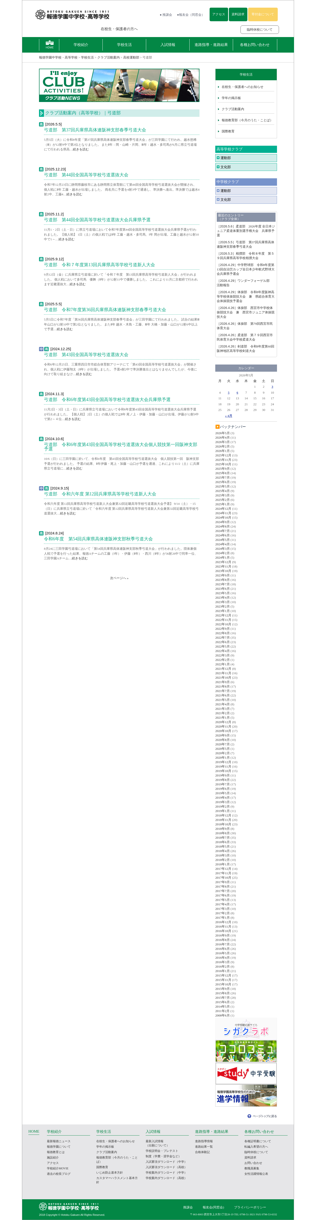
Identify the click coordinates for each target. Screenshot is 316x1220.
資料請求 (238, 14)
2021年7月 (222, 691)
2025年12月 (223, 455)
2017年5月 (222, 900)
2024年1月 (222, 557)
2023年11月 (223, 566)
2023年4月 (222, 597)
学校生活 (124, 45)
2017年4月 (222, 904)
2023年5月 (222, 593)
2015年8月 (222, 993)
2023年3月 (222, 602)
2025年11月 (223, 460)
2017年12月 (223, 869)
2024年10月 (223, 517)
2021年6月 (222, 695)
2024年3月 (222, 548)
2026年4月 (222, 437)
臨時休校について (260, 29)
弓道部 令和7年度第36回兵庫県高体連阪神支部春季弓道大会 (105, 309)
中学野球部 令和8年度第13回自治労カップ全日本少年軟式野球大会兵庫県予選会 (246, 269)
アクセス (218, 14)
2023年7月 (222, 584)
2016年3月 (222, 962)
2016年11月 (223, 926)
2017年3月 (222, 909)
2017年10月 (223, 877)
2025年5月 (222, 486)
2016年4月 (222, 957)
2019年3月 (222, 802)
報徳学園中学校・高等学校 (58, 57)
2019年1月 (222, 811)
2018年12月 (223, 815)
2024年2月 (222, 553)
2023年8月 (222, 580)
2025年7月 (222, 477)
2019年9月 (222, 775)
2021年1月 (222, 717)
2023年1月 (222, 611)
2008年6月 (222, 1015)
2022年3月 (222, 655)
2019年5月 (222, 793)
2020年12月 (223, 722)
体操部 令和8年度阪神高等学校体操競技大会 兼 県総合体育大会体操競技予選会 (246, 296)
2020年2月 (222, 753)
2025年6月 (222, 482)
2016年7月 (222, 944)
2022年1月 (222, 664)
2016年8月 (222, 940)
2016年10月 (223, 931)
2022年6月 (222, 642)
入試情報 (167, 45)
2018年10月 (223, 824)
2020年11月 (223, 726)
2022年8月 (222, 633)
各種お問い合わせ (255, 45)
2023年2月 (222, 606)
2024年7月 (222, 531)
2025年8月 (222, 473)
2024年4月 (222, 544)
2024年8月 (222, 526)
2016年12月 (223, 922)
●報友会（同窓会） (191, 15)
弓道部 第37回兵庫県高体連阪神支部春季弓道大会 (95, 129)
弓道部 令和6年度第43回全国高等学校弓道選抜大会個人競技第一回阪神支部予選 (120, 446)
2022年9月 (222, 628)
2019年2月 (222, 806)
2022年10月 (223, 624)
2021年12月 (223, 669)
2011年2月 (222, 1011)
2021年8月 (222, 686)
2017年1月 (222, 917)
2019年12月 (223, 762)
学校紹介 (81, 45)
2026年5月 (222, 433)
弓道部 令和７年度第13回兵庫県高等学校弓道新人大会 (99, 264)
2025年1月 (222, 504)
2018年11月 (223, 820)
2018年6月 (222, 842)
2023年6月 (222, 588)
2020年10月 (223, 731)
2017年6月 (222, 895)
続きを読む (81, 149)
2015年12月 (223, 975)
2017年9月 (222, 882)
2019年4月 (222, 797)
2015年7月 (222, 997)
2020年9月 (222, 735)
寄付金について (263, 14)
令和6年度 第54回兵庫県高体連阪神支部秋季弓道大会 (98, 538)
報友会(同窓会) (213, 1207)
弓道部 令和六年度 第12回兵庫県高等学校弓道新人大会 (100, 493)
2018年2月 (222, 860)
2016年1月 (222, 971)
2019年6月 (222, 789)
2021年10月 (223, 677)
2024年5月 (222, 540)
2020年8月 (222, 740)
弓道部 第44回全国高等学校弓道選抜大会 (86, 174)
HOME (33, 1131)
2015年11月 (223, 980)
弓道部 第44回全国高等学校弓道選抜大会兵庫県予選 (97, 219)
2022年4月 (222, 651)
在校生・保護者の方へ (119, 29)
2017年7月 (222, 891)
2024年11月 (223, 513)
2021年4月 (222, 704)
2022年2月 (222, 660)
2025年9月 (222, 468)
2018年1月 (222, 864)
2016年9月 (222, 935)
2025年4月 (222, 491)
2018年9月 (222, 829)
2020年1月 (222, 757)
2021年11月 (223, 673)
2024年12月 (223, 508)
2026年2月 (222, 446)
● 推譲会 (166, 15)
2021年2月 (222, 713)
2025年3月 (222, 495)
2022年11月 (223, 620)
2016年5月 (222, 953)
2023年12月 (223, 562)
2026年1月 (222, 451)
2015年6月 (222, 1002)
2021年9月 (222, 682)
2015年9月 (222, 989)
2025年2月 (222, 500)
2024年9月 (222, 522)
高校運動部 (131, 57)
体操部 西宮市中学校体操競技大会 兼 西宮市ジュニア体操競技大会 (246, 312)
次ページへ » (119, 578)
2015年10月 (223, 984)
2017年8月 (222, 886)
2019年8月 (222, 780)
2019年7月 (222, 784)
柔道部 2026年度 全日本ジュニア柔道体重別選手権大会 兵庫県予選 (246, 230)
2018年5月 (222, 846)
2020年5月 (222, 749)
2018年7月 (222, 837)
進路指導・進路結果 (211, 45)
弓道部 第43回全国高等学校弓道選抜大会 (86, 354)
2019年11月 (223, 766)
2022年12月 (223, 615)
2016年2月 (222, 966)
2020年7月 (222, 744)
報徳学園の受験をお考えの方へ (63, 29)
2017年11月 (223, 873)
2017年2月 (222, 913)
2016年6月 (222, 949)
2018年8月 (222, 833)
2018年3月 (222, 855)
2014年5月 (222, 1006)
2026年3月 (222, 442)
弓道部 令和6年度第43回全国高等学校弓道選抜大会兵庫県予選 (107, 399)
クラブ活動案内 (108, 57)
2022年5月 (222, 646)
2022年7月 (222, 637)
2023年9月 (222, 575)
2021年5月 (222, 700)
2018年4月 (222, 851)
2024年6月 (222, 535)
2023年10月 (223, 571)
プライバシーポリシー (250, 1207)
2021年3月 (222, 709)
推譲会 (188, 1207)
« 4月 (228, 416)
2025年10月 (223, 464)
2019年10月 (223, 771)
